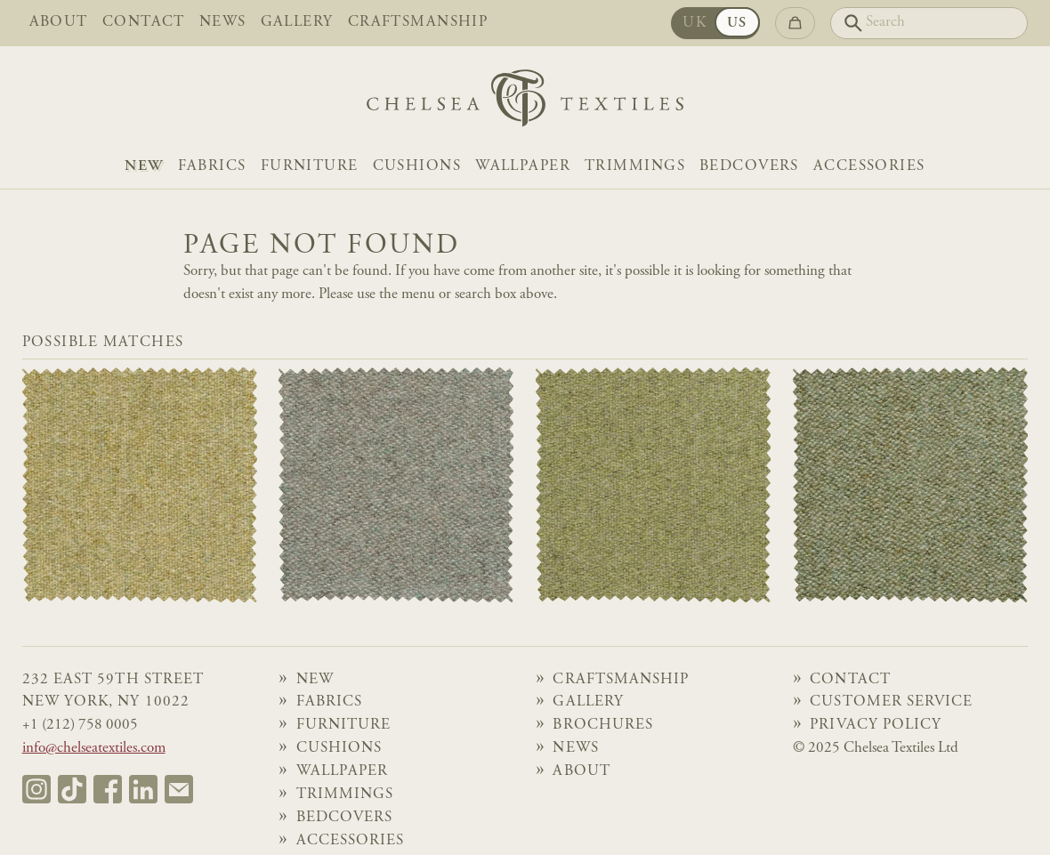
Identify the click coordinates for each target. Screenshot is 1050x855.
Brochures (603, 725)
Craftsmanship (418, 22)
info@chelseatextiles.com (94, 748)
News (222, 22)
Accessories (869, 166)
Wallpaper (522, 166)
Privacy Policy (875, 725)
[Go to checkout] (795, 23)
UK (694, 23)
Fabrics (212, 166)
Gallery (297, 22)
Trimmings (635, 166)
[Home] (525, 102)
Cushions (417, 166)
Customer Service (891, 702)
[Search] (929, 23)
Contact (143, 22)
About (58, 22)
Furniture (310, 166)
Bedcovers (749, 166)
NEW (144, 166)
